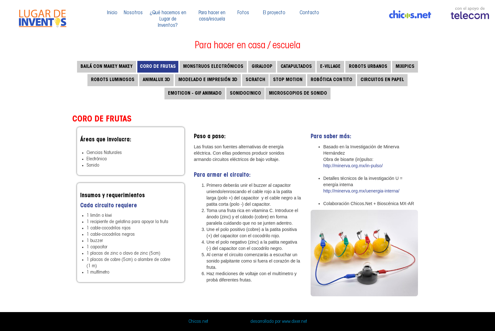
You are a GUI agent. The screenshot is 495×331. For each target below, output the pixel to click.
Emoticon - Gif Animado (195, 93)
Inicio (112, 12)
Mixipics (405, 66)
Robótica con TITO (331, 80)
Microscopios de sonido (298, 93)
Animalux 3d (156, 80)
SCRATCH (255, 80)
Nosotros (133, 12)
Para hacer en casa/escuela (212, 16)
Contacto (309, 12)
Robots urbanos (368, 66)
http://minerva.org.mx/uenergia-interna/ (361, 190)
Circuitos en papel (382, 80)
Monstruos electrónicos (213, 66)
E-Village (330, 66)
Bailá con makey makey (107, 66)
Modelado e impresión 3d (207, 80)
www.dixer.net (294, 321)
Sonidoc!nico (245, 93)
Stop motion (287, 80)
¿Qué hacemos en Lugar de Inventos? (168, 19)
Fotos (243, 12)
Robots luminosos (112, 80)
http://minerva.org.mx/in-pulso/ (353, 165)
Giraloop (262, 66)
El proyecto (274, 12)
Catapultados (296, 66)
